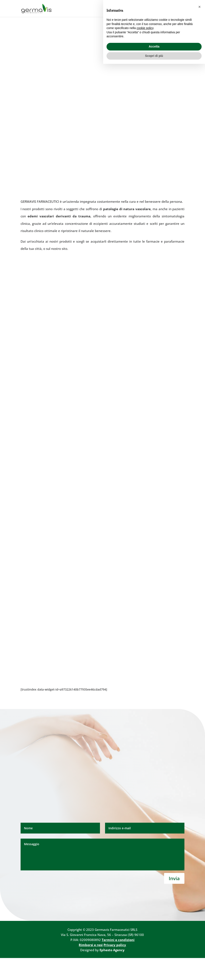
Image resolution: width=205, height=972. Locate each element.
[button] (199, 915)
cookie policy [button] (145, 936)
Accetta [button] (154, 954)
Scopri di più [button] (154, 963)
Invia (174, 892)
